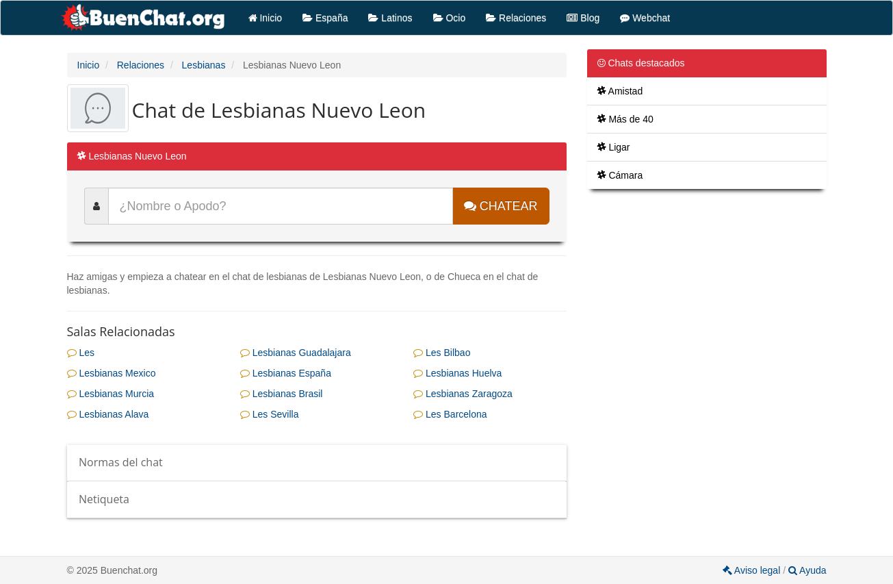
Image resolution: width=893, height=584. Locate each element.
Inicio (265, 17)
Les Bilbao (441, 352)
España (325, 17)
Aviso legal (753, 570)
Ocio (449, 17)
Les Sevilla (269, 414)
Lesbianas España (285, 373)
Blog (583, 17)
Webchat (645, 17)
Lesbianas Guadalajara (295, 352)
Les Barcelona (450, 414)
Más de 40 (625, 119)
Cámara (620, 175)
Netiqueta (104, 499)
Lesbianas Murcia (111, 393)
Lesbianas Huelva (457, 373)
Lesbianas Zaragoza (463, 393)
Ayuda (807, 570)
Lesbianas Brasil (281, 393)
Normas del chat (121, 462)
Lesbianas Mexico (111, 373)
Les (80, 352)
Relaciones (516, 17)
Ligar (613, 147)
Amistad (620, 91)
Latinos (390, 17)
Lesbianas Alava (108, 414)
